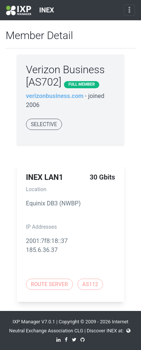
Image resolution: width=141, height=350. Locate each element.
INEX (30, 10)
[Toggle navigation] (129, 10)
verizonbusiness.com (54, 96)
